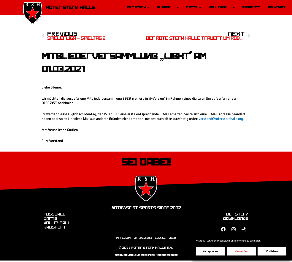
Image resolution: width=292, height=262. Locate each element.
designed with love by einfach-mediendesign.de (146, 257)
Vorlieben (272, 251)
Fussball (168, 7)
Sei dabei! (146, 162)
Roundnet (276, 7)
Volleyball (222, 7)
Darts (193, 7)
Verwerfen (241, 251)
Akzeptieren (210, 251)
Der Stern (138, 7)
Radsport (251, 7)
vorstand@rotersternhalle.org (221, 119)
